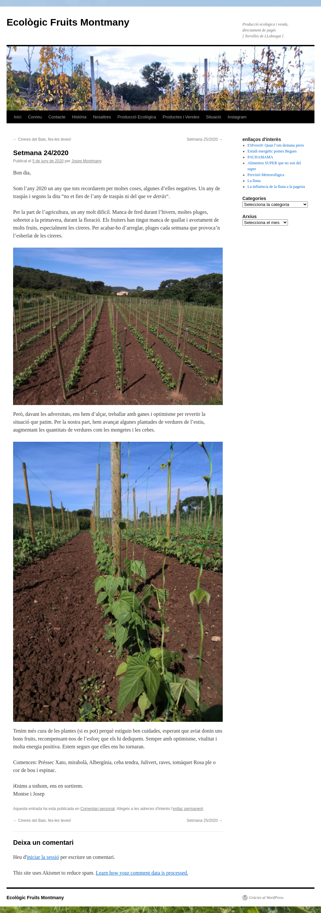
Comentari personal (98, 808)
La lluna (254, 180)
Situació (213, 116)
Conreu (35, 116)
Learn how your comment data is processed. (142, 873)
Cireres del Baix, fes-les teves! (42, 139)
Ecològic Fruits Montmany (68, 22)
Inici (17, 116)
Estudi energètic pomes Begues (272, 151)
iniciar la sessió (43, 857)
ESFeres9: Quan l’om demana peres (276, 145)
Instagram (237, 116)
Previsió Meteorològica (266, 174)
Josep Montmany (86, 161)
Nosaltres (102, 116)
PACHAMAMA (260, 157)
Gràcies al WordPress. (266, 897)
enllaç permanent (188, 808)
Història (79, 116)
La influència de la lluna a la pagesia (276, 186)
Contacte (57, 116)
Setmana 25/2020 (205, 139)
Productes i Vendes (181, 116)
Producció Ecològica (137, 116)
